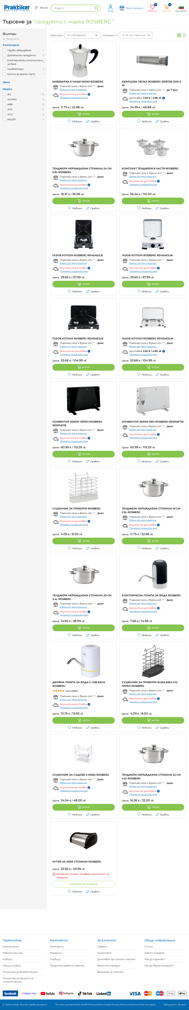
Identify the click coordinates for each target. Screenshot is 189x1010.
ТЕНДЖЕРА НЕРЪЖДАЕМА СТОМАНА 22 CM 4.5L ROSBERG (151, 776)
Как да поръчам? (154, 959)
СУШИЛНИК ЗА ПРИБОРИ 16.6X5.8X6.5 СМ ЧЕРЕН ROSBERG (149, 684)
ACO (10, 114)
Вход (110, 8)
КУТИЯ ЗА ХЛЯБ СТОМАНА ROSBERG (76, 861)
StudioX (182, 1004)
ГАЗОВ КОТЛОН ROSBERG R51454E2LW (147, 338)
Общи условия (12, 965)
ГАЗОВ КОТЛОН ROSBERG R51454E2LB (77, 338)
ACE (9, 109)
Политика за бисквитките (20, 971)
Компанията (11, 946)
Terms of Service (140, 1004)
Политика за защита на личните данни (18, 980)
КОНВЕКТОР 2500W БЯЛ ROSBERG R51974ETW (153, 421)
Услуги (148, 946)
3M (9, 94)
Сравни (93, 121)
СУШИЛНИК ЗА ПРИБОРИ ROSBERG (76, 508)
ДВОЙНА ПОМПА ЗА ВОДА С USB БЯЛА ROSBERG (78, 684)
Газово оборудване (19, 50)
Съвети (102, 946)
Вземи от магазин (108, 965)
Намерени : (110, 35)
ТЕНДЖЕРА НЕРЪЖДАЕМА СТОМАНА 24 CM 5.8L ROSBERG (81, 170)
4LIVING (12, 99)
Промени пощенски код (74, 97)
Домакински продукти (21, 55)
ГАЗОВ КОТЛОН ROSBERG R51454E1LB (77, 255)
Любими (75, 121)
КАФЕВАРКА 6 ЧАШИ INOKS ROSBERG (77, 81)
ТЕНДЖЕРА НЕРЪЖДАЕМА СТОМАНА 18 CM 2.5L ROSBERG (151, 510)
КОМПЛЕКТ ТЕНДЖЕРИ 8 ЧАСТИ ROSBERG (150, 168)
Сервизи (55, 959)
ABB (10, 104)
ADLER (11, 119)
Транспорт (104, 952)
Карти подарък (154, 952)
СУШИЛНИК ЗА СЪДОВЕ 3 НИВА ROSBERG (80, 774)
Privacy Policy (118, 1004)
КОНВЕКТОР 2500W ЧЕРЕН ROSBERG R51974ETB (77, 423)
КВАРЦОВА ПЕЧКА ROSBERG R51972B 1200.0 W (151, 83)
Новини (7, 959)
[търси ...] (76, 8)
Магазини (56, 952)
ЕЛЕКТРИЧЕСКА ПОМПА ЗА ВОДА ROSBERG (151, 595)
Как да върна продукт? (159, 965)
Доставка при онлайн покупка (116, 959)
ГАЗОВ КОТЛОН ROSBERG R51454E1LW (147, 255)
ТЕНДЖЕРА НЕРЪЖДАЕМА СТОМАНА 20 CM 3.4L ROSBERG (81, 597)
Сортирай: (56, 35)
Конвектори (15, 68)
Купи (83, 114)
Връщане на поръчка (110, 971)
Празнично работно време (67, 965)
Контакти (57, 946)
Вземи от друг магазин (73, 89)
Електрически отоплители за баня (25, 62)
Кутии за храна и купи (21, 73)
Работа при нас (13, 952)
